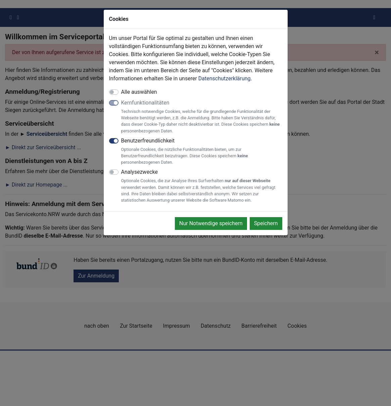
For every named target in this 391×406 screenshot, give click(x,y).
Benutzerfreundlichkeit (201, 151)
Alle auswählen (139, 92)
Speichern (266, 223)
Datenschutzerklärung (224, 78)
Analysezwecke (201, 186)
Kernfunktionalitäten (201, 116)
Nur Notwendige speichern (211, 223)
